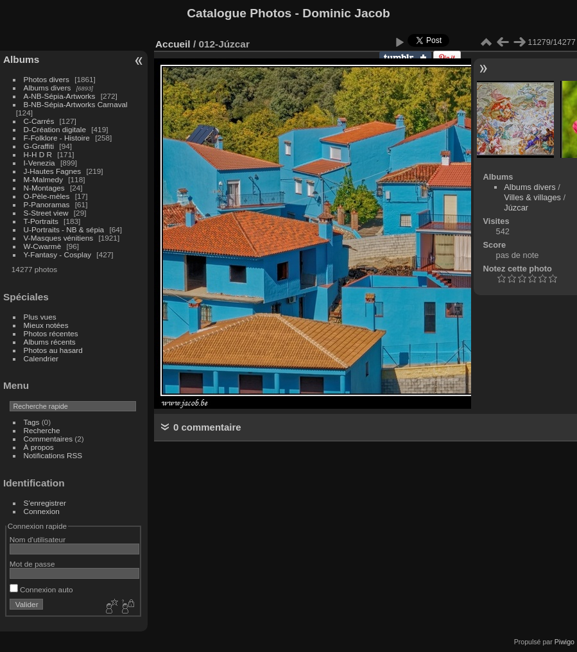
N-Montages (44, 188)
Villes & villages (532, 197)
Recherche (42, 430)
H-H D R (38, 154)
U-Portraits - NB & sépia (64, 229)
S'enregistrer (45, 503)
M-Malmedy (43, 179)
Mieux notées (46, 325)
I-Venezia (39, 163)
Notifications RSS (53, 455)
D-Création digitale (55, 129)
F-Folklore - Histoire (57, 137)
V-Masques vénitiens (59, 238)
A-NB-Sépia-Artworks (60, 96)
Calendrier (41, 358)
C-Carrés (39, 121)
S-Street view (46, 213)
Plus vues (40, 317)
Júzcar (516, 207)
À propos (39, 447)
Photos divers (46, 79)
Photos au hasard (53, 350)
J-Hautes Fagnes (53, 171)
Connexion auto (41, 589)
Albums (21, 59)
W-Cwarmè (43, 246)
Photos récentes (51, 333)
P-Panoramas (47, 204)
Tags (32, 422)
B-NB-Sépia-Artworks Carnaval (76, 104)
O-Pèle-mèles (47, 196)
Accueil (173, 44)
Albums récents (50, 342)
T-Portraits (41, 221)
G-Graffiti (39, 146)
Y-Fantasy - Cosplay (58, 254)
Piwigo (564, 642)
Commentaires (48, 438)
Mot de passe (32, 564)
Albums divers (47, 87)
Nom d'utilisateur (37, 539)
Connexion (42, 511)
